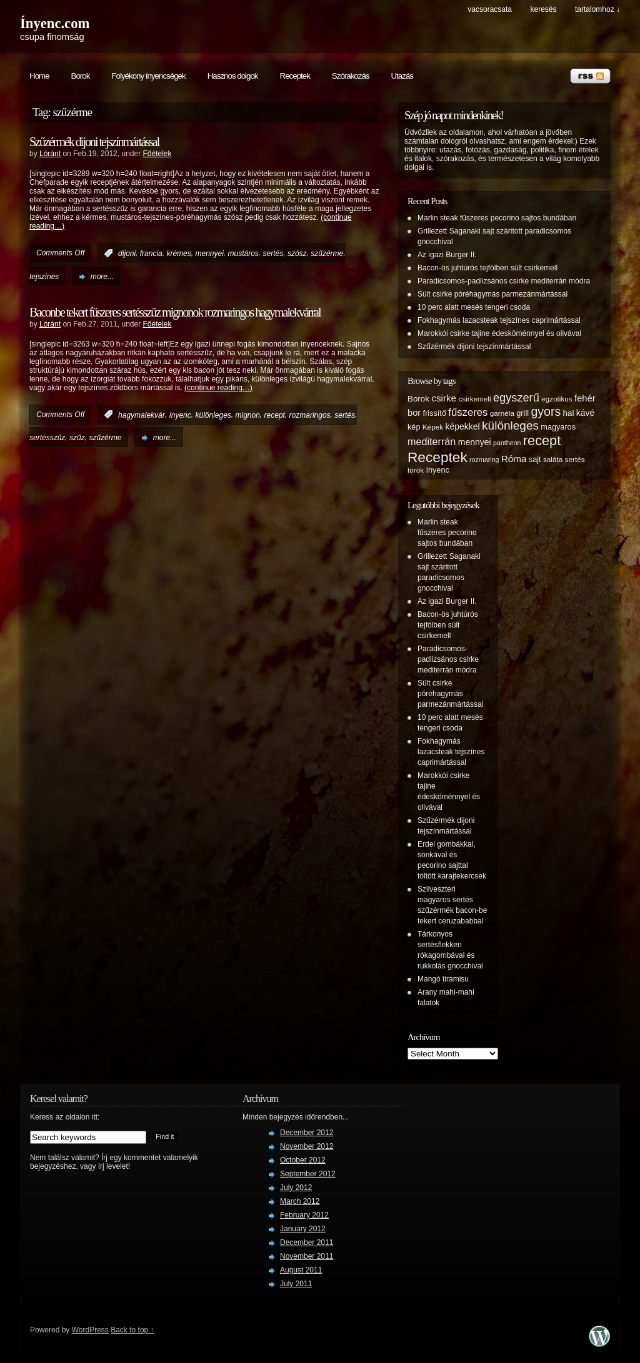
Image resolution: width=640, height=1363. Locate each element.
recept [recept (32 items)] (542, 440)
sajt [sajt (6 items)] (535, 459)
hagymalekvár (141, 414)
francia (151, 253)
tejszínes (44, 276)
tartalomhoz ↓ (597, 9)
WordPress (90, 1330)
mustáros (243, 253)
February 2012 (304, 1215)
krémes (178, 253)
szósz (297, 253)
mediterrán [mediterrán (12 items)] (432, 441)
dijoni (127, 253)
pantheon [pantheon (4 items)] (507, 442)
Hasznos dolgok (233, 76)
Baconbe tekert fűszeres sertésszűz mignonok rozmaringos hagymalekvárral (175, 312)
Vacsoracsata (490, 9)
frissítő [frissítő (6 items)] (434, 413)
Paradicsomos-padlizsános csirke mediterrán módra (504, 281)
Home (39, 76)
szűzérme (327, 253)
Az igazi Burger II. (447, 254)
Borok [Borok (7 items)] (418, 398)
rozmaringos (310, 414)
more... (102, 276)
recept (274, 414)
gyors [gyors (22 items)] (546, 411)
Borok (80, 76)
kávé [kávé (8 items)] (585, 413)
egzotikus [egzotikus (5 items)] (556, 399)
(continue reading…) (218, 387)
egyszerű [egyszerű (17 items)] (516, 397)
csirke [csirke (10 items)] (443, 398)
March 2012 (299, 1201)
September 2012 (308, 1173)
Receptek (295, 76)
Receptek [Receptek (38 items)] (438, 457)
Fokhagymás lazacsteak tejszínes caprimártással (499, 320)
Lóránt (50, 153)
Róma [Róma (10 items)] (514, 458)
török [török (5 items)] (416, 470)
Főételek (156, 153)
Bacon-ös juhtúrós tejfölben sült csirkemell (488, 267)
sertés (273, 253)
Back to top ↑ (132, 1330)
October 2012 (303, 1160)
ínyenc (180, 414)
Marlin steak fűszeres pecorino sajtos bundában (497, 218)
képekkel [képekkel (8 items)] (462, 426)
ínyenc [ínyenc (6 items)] (437, 470)
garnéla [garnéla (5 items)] (502, 413)
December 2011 (306, 1242)
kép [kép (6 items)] (414, 427)
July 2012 (296, 1187)
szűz (77, 437)
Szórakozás (350, 76)
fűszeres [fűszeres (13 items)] (468, 412)
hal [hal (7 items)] (568, 413)
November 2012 (306, 1146)
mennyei (209, 253)
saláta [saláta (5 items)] (552, 459)
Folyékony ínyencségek (148, 76)
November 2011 (306, 1256)
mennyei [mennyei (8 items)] (474, 442)
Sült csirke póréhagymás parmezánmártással (493, 294)
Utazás (401, 76)
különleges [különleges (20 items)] (510, 425)
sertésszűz (47, 437)
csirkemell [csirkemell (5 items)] (474, 399)
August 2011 (301, 1270)
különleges (213, 414)
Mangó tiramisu (443, 979)
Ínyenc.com (54, 23)
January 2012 (303, 1228)
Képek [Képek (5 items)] (432, 427)
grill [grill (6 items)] (522, 413)
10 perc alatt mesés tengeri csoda (474, 307)
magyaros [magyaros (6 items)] (558, 427)
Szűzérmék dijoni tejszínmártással (94, 142)
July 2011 (296, 1283)
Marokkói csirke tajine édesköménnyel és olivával (499, 333)
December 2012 (306, 1132)
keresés (543, 9)
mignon (248, 414)
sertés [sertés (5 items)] (575, 459)
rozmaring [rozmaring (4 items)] (484, 459)
